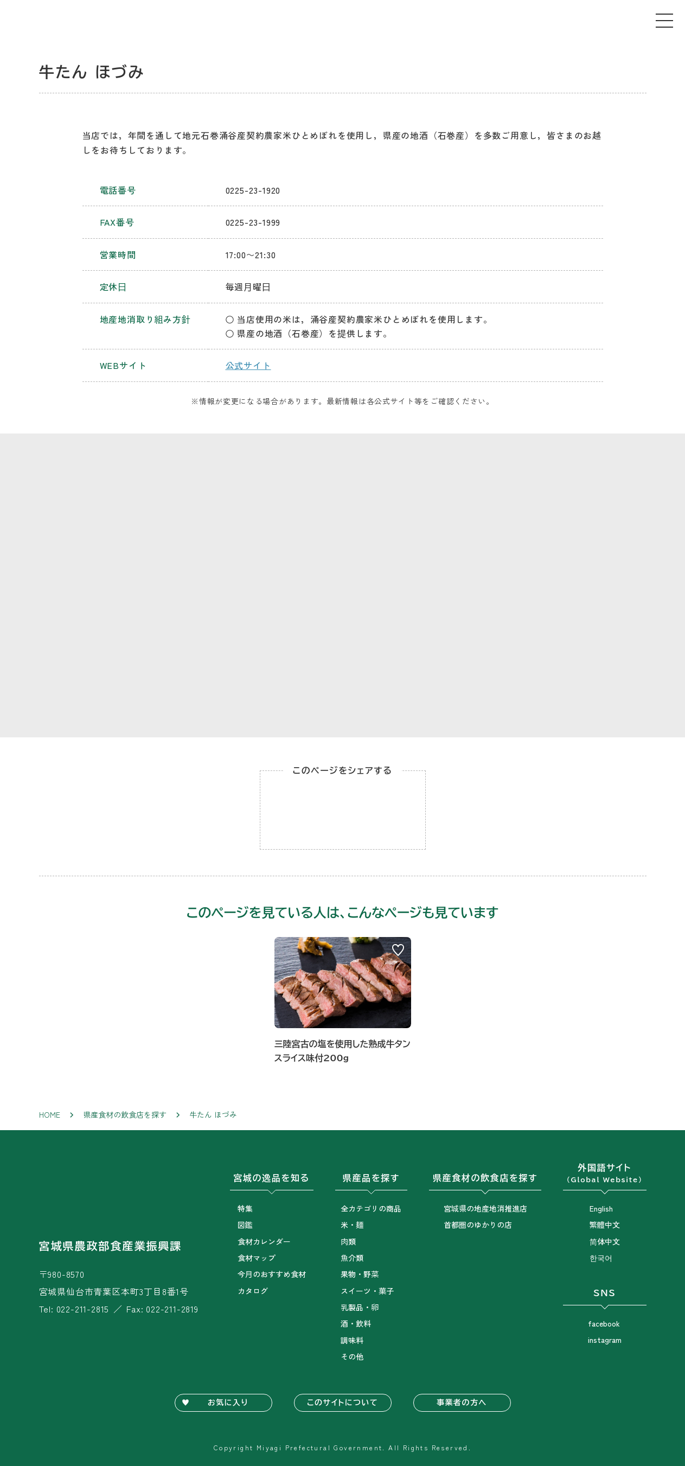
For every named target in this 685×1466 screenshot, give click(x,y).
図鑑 (245, 1224)
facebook (604, 1323)
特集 (245, 1208)
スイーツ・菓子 (367, 1290)
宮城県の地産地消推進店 (485, 1208)
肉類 (348, 1241)
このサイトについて (342, 1402)
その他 (352, 1356)
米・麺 (352, 1224)
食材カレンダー (264, 1241)
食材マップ (257, 1257)
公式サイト (248, 365)
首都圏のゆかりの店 (478, 1224)
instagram (605, 1339)
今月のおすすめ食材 (272, 1274)
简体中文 (605, 1241)
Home (49, 1114)
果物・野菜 (360, 1274)
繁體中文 (605, 1224)
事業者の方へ (461, 1402)
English (601, 1208)
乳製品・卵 (360, 1307)
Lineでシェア (299, 810)
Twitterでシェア (386, 810)
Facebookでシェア (343, 810)
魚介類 (352, 1257)
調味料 (352, 1340)
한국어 (601, 1257)
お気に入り (228, 1402)
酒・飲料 (356, 1323)
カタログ (253, 1290)
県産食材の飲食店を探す (125, 1114)
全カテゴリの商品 (371, 1208)
